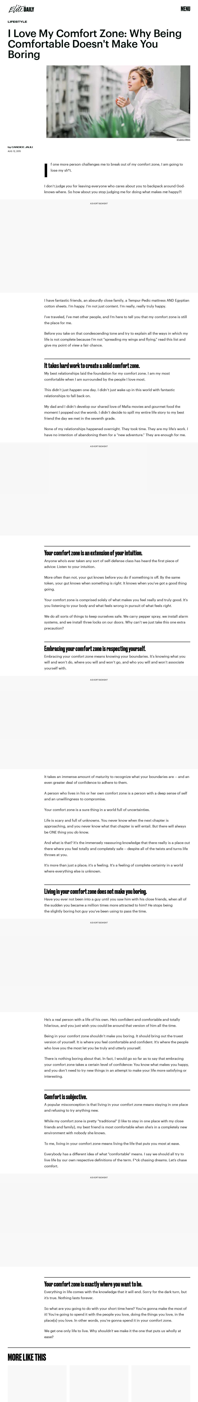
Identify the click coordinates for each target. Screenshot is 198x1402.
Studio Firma (183, 139)
